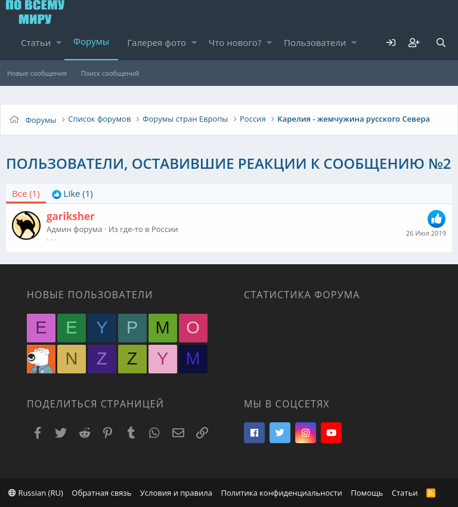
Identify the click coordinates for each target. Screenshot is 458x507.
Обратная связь (101, 492)
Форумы (91, 41)
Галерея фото (156, 42)
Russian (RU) (35, 492)
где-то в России (149, 229)
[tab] (72, 193)
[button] (58, 42)
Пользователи (315, 42)
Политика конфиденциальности (281, 492)
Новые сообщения (37, 73)
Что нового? (235, 42)
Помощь (367, 492)
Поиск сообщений (110, 73)
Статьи (36, 42)
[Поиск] (440, 42)
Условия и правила (176, 492)
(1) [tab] (26, 193)
